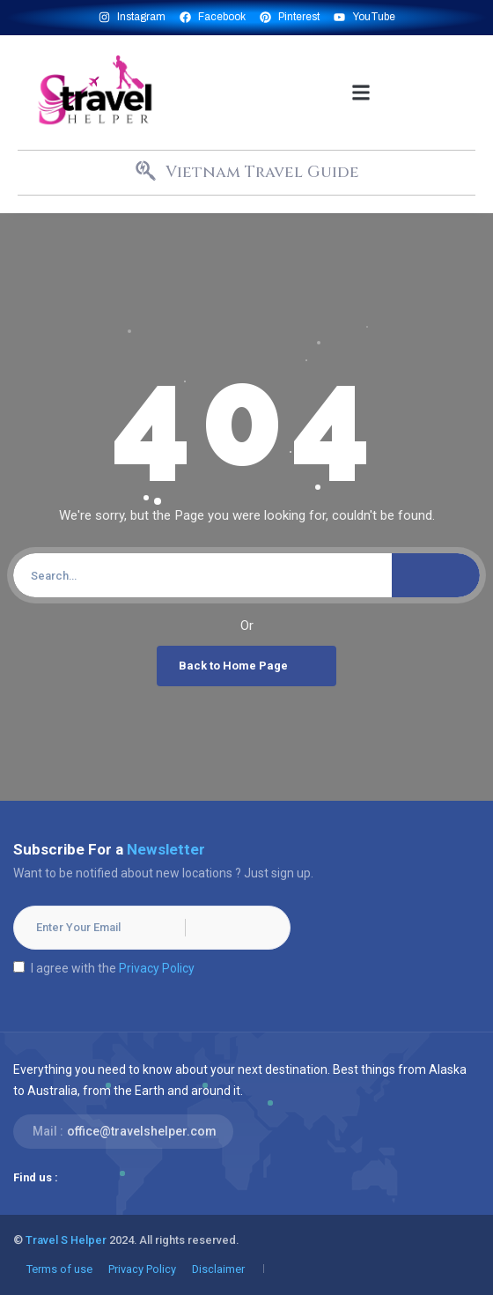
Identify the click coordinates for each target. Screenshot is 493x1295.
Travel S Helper (66, 1240)
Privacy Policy (157, 968)
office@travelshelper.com (142, 1131)
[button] (361, 92)
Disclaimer (218, 1269)
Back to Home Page (249, 666)
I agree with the (104, 968)
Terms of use (59, 1269)
